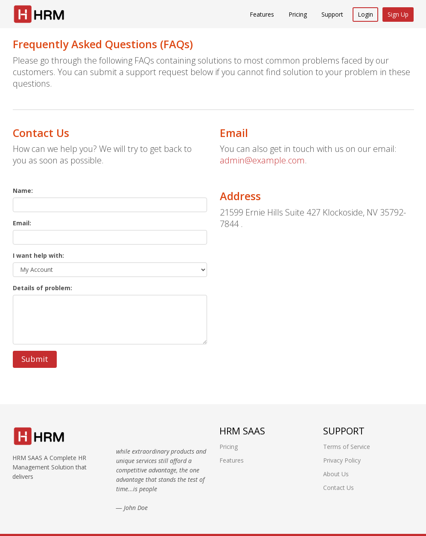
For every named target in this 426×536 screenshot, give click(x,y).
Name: (23, 190)
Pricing (298, 14)
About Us (336, 474)
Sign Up (398, 14)
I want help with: (38, 255)
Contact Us (338, 488)
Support (332, 14)
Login (365, 14)
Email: (22, 223)
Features (262, 14)
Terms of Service (346, 447)
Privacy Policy (342, 460)
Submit (34, 359)
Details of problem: (42, 288)
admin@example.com (262, 160)
